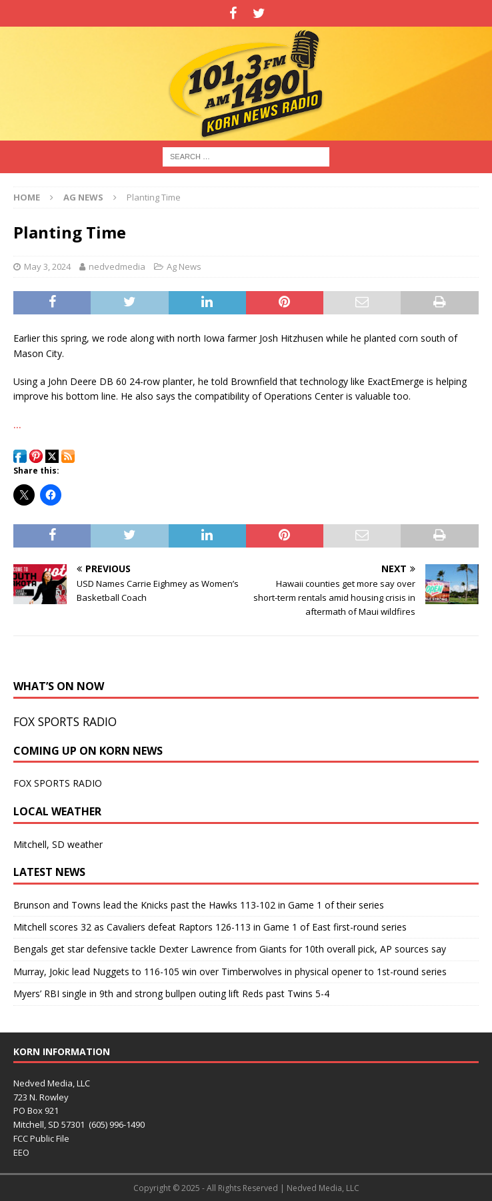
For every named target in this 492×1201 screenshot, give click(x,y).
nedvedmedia (117, 266)
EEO (21, 1152)
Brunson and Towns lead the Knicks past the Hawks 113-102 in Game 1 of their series (198, 905)
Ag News (184, 266)
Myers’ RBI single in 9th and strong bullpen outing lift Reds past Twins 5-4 (171, 993)
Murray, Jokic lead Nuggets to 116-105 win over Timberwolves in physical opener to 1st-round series (230, 971)
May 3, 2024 (47, 266)
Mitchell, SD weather (58, 844)
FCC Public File (41, 1138)
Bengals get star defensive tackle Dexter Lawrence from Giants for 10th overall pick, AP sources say (229, 949)
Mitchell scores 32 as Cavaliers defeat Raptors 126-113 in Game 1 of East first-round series (210, 927)
